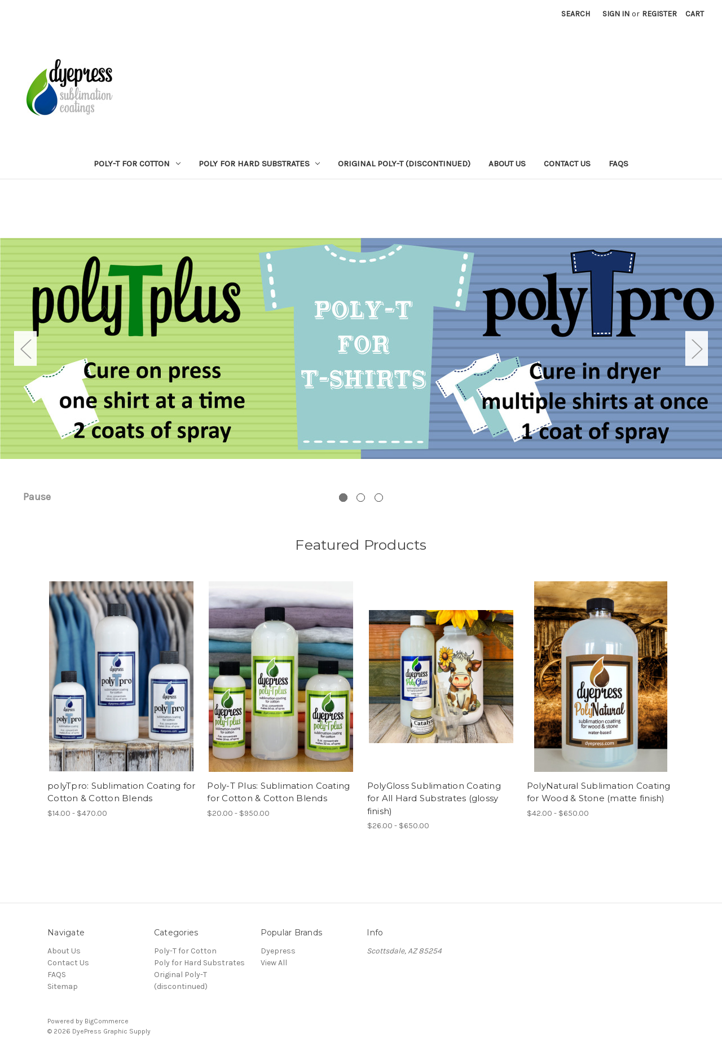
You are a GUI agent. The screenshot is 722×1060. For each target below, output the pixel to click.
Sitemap (62, 986)
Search (575, 14)
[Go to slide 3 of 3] (379, 497)
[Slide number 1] (361, 348)
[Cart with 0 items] (694, 14)
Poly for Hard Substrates (259, 163)
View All (274, 963)
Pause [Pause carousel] (37, 497)
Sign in (615, 14)
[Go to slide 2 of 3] (360, 497)
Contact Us (567, 163)
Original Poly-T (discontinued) (404, 163)
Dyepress (278, 951)
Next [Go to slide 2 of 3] (696, 349)
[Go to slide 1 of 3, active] (343, 497)
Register (659, 14)
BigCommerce (107, 1021)
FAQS (618, 163)
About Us (507, 163)
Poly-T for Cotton (137, 163)
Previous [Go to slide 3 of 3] (25, 349)
